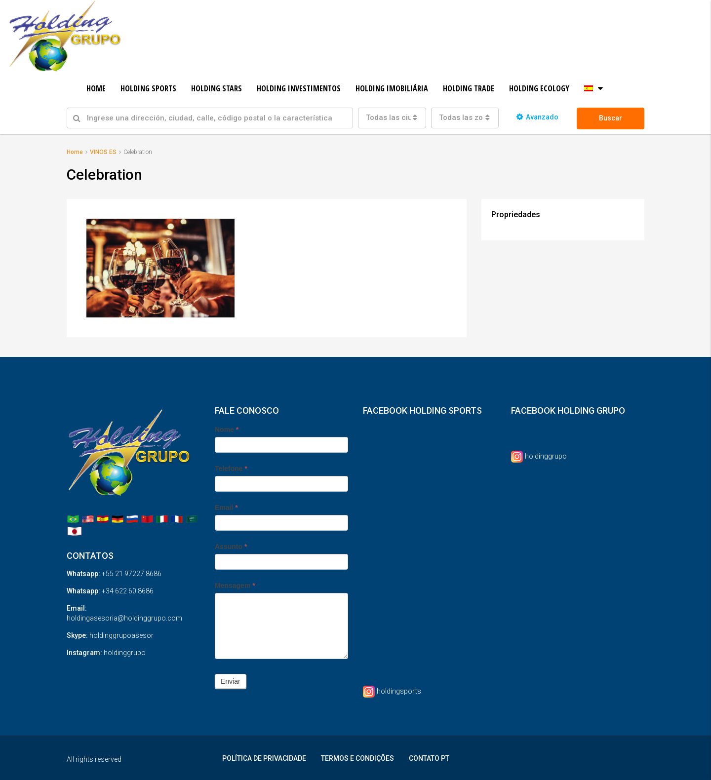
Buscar (610, 118)
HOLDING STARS (216, 88)
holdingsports (400, 690)
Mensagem (235, 585)
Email (226, 507)
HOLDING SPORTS (148, 88)
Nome (226, 429)
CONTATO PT (429, 758)
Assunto (231, 546)
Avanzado (537, 117)
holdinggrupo (547, 455)
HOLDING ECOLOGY (539, 88)
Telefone (231, 468)
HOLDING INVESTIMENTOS (299, 88)
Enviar (230, 681)
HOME (96, 88)
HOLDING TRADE (468, 88)
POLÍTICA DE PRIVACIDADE (264, 758)
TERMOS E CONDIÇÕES (357, 758)
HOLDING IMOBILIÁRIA (392, 88)
